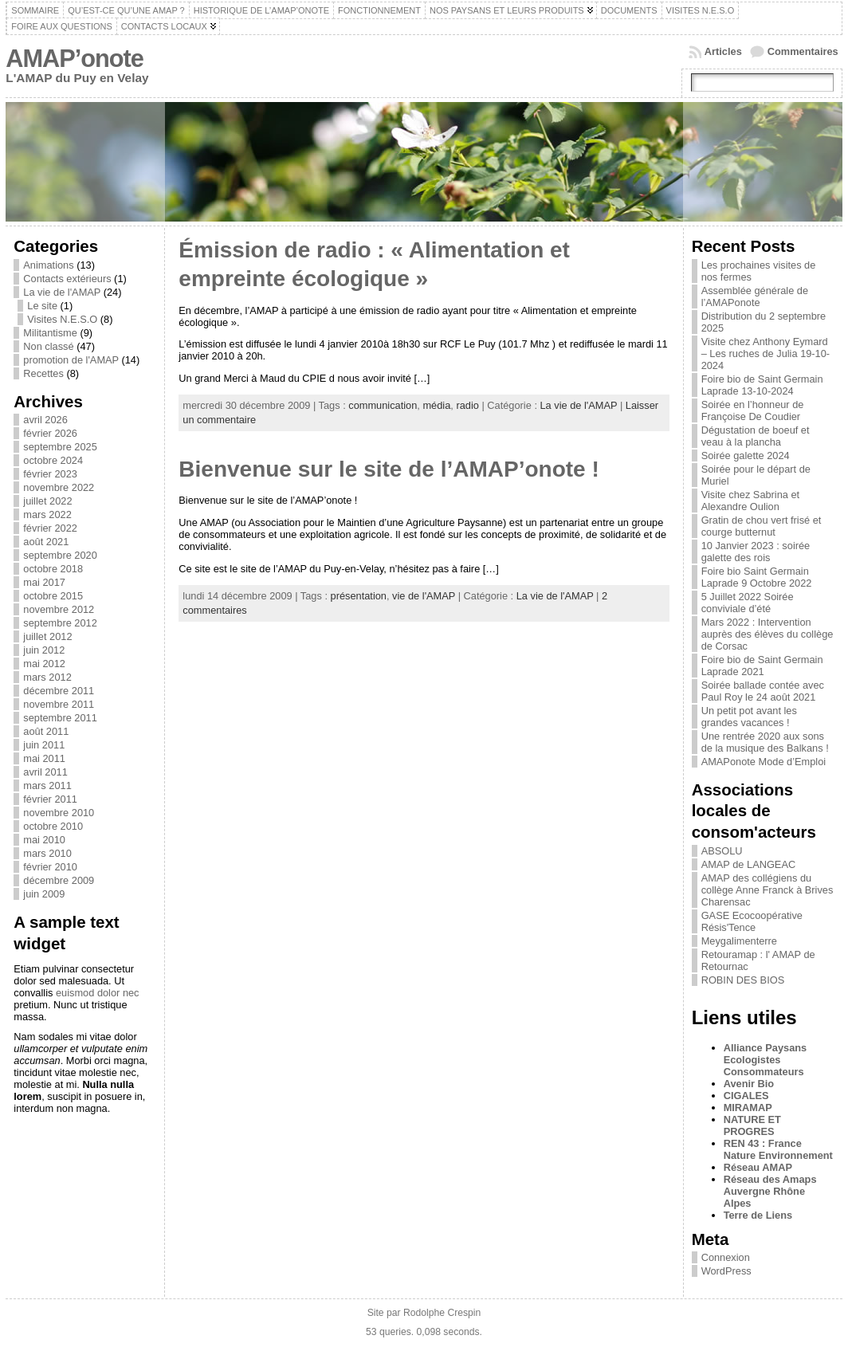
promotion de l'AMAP (71, 360)
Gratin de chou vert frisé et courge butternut (761, 526)
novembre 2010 (58, 813)
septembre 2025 (59, 447)
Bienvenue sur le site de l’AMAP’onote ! (389, 469)
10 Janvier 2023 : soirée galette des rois (756, 552)
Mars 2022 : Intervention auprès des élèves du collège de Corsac (767, 634)
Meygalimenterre (739, 941)
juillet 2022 (47, 501)
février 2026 (50, 433)
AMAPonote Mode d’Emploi (763, 762)
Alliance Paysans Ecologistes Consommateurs (765, 1060)
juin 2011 (44, 745)
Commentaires (803, 51)
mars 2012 (47, 677)
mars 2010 (47, 853)
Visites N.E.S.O (62, 319)
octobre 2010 (53, 826)
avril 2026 (45, 420)
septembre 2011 (59, 718)
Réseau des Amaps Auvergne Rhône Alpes (770, 1191)
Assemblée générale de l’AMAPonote (754, 296)
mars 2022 (47, 514)
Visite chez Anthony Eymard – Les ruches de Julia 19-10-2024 (765, 353)
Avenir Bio (749, 1084)
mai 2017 (44, 582)
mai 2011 (44, 758)
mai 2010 (44, 840)
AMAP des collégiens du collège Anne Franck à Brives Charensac (767, 890)
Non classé (48, 346)
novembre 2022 (58, 487)
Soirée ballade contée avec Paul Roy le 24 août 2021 (762, 691)
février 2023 (50, 474)
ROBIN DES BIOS (743, 980)
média (436, 405)
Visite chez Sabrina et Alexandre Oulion (750, 501)
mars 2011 (47, 785)
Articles (723, 51)
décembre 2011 (58, 691)
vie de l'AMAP (423, 596)
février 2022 (50, 528)
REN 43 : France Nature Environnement (778, 1149)
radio (467, 405)
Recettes (43, 373)
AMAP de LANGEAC (748, 864)
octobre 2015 (53, 596)
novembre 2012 (58, 609)
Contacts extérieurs (67, 279)
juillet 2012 (47, 636)
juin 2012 (44, 650)
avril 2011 (45, 772)
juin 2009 (44, 894)
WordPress (726, 1271)
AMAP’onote (74, 59)
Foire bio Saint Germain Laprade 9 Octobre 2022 (756, 577)
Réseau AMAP (758, 1167)
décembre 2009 (58, 880)
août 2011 (46, 731)
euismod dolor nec (97, 993)
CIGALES (746, 1096)
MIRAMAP (748, 1107)
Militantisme (50, 333)
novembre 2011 (58, 704)
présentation (359, 596)
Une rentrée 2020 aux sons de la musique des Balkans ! (765, 742)
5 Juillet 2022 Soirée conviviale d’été (747, 603)
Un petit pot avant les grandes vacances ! (749, 717)
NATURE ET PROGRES (752, 1125)
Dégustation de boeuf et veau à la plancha (755, 436)
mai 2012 (44, 664)
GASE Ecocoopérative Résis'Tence (752, 921)
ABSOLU (722, 851)
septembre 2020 (59, 555)
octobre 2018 (53, 569)
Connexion (725, 1257)
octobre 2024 (53, 460)
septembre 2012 (59, 623)
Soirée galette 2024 (745, 455)
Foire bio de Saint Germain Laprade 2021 (762, 666)
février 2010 (50, 867)
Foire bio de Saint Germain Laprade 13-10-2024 (762, 385)
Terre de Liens (758, 1215)
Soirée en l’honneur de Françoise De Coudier (752, 410)
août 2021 (46, 542)
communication (382, 405)
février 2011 (50, 799)
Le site (42, 306)
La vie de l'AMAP (61, 292)
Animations (48, 265)
